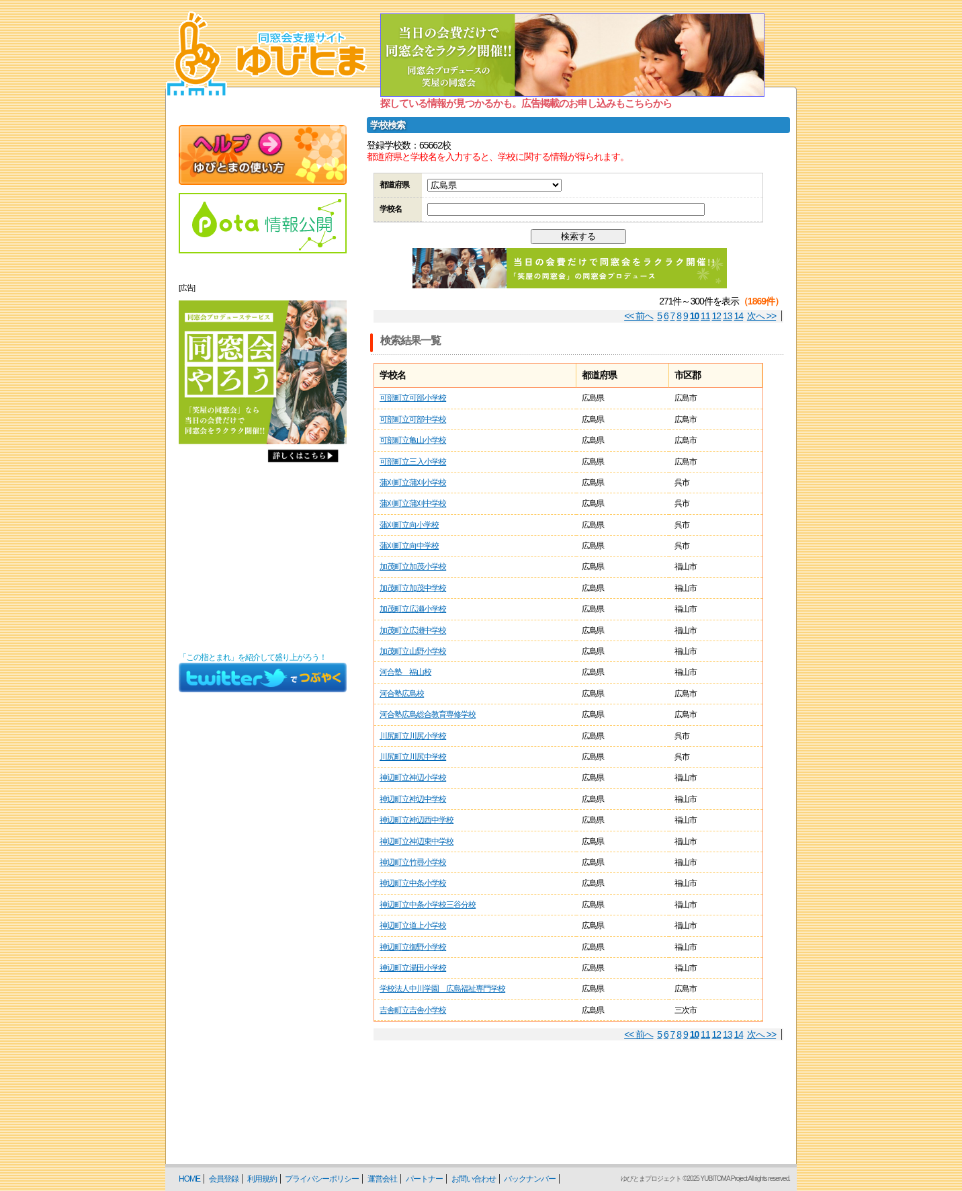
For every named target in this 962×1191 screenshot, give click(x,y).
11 (705, 316)
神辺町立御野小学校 (413, 947)
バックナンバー (530, 1179)
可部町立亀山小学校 (413, 440)
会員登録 (223, 1179)
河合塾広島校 (402, 693)
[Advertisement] (263, 561)
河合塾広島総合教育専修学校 (428, 714)
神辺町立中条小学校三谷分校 (428, 904)
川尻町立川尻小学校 (413, 736)
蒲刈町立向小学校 (409, 525)
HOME (189, 1179)
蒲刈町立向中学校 (409, 545)
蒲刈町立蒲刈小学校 (413, 482)
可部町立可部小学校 (413, 398)
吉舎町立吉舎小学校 (413, 1010)
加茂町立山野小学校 (413, 651)
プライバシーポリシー (322, 1179)
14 (739, 316)
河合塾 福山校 (405, 672)
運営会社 (382, 1179)
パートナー (424, 1179)
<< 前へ (638, 316)
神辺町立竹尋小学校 (413, 862)
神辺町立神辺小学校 (413, 777)
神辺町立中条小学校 (413, 883)
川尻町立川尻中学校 (413, 757)
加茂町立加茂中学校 (413, 588)
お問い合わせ (473, 1179)
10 (694, 316)
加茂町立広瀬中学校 (413, 630)
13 (727, 316)
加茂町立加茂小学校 (413, 566)
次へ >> (761, 316)
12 (717, 316)
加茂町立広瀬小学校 (413, 609)
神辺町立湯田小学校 (413, 968)
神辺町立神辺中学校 (413, 799)
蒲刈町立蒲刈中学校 (413, 503)
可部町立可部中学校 (413, 419)
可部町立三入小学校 (413, 461)
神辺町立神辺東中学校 (416, 841)
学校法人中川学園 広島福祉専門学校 (442, 988)
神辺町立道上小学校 (413, 925)
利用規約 (262, 1179)
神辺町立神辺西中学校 (416, 820)
